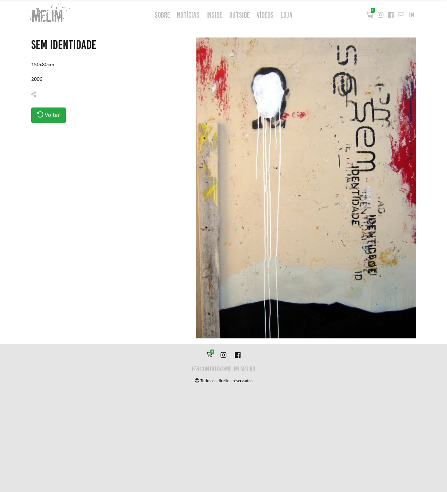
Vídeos (265, 15)
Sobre (162, 15)
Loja (286, 15)
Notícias (188, 15)
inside (214, 15)
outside (239, 15)
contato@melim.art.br (223, 369)
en (411, 15)
